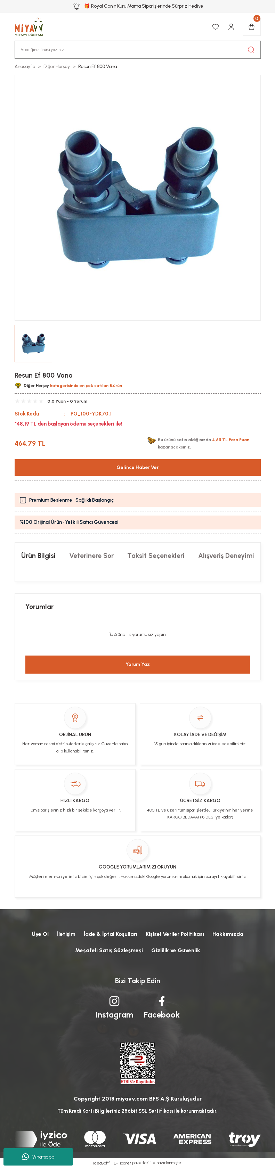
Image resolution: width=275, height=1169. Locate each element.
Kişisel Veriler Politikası (175, 934)
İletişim (65, 934)
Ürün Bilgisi (38, 556)
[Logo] (33, 26)
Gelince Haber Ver (137, 467)
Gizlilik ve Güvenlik (176, 950)
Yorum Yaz (137, 664)
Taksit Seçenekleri (156, 556)
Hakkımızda (229, 934)
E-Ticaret (122, 1163)
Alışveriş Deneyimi (226, 556)
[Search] (138, 50)
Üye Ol (38, 934)
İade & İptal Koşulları (110, 934)
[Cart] (252, 27)
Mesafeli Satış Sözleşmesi (109, 950)
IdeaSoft (101, 1163)
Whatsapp (38, 1157)
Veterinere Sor (91, 556)
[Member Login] (231, 27)
